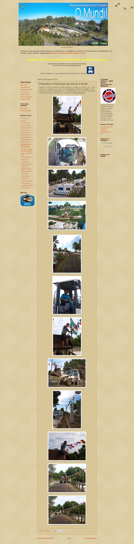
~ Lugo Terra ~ (24, 166)
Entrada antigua (91, 538)
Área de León (24, 108)
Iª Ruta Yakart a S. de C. (27, 139)
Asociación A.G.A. (25, 123)
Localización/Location (26, 89)
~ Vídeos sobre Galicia (26, 181)
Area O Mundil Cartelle (107, 143)
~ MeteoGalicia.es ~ (25, 188)
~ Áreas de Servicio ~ (26, 183)
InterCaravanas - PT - (26, 134)
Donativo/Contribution (26, 97)
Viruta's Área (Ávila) (25, 110)
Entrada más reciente (45, 538)
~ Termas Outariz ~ (25, 176)
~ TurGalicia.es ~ (24, 178)
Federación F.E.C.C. (25, 132)
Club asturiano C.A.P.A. (26, 127)
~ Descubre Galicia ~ (26, 157)
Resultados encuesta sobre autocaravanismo (26, 150)
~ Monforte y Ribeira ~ (26, 169)
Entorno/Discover (25, 94)
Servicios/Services (25, 87)
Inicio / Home (23, 85)
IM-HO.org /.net (24, 118)
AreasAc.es (23, 120)
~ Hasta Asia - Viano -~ (26, 164)
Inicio (69, 538)
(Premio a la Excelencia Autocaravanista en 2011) (68, 53)
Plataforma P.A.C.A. (25, 142)
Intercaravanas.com (25, 137)
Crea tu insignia (107, 146)
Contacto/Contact (25, 99)
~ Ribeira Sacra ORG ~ (26, 171)
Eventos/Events (24, 92)
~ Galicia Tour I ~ (24, 159)
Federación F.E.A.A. (25, 130)
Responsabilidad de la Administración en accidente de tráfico (26, 146)
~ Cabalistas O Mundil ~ (26, 185)
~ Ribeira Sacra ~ (25, 173)
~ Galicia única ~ (24, 162)
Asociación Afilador (25, 125)
